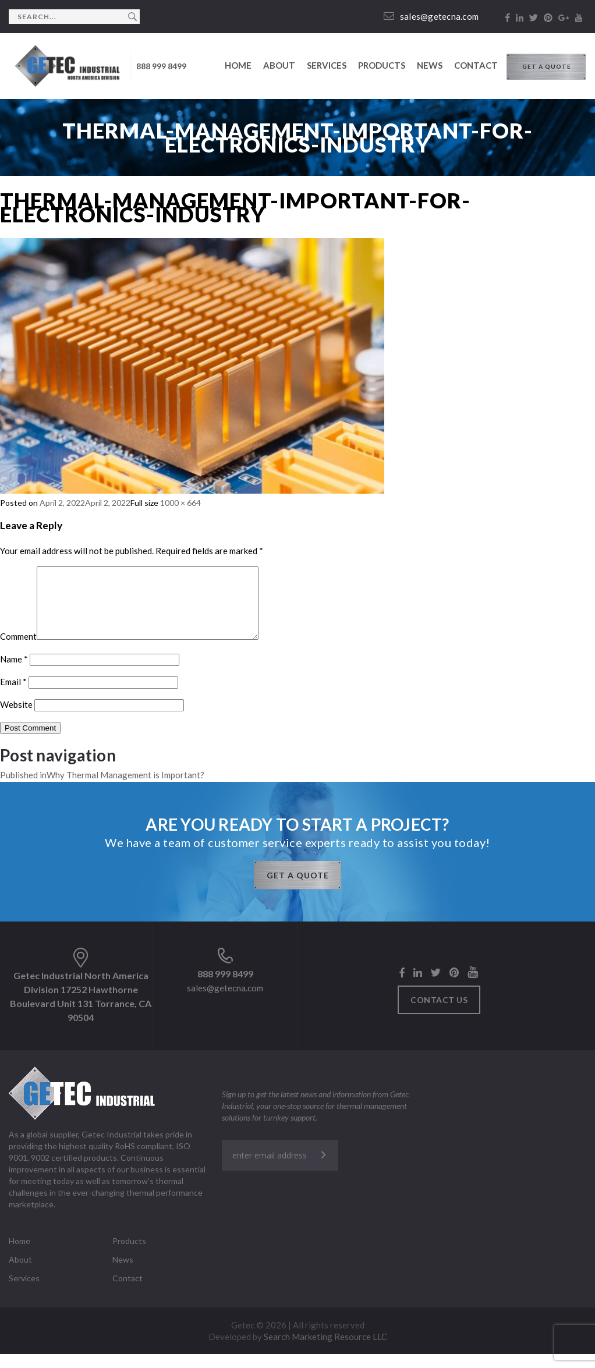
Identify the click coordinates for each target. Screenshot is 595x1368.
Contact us (439, 1014)
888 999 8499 (161, 66)
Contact (476, 65)
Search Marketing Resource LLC (325, 1350)
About (279, 65)
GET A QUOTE (546, 66)
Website (16, 718)
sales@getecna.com (431, 16)
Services (326, 65)
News (429, 65)
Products (381, 65)
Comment (18, 650)
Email (13, 695)
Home (238, 65)
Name (14, 673)
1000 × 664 (180, 503)
